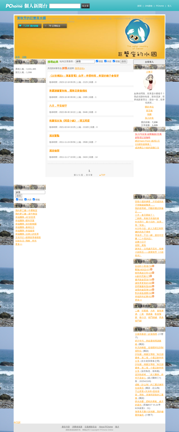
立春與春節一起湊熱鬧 (146, 334)
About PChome (106, 427)
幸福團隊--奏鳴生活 (24, 227)
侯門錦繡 (152, 317)
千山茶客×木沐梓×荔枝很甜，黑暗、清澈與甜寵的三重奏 (149, 394)
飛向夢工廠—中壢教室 (26, 210)
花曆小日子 (140, 242)
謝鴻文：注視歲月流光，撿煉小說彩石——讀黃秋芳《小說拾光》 (149, 252)
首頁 (17, 57)
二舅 (141, 314)
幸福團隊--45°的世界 (25, 217)
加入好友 (149, 118)
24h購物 (148, 6)
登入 (170, 6)
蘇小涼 (142, 317)
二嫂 (137, 310)
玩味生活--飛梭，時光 (26, 240)
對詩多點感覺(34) (143, 293)
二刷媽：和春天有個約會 (147, 218)
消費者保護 (77, 427)
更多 (138, 300)
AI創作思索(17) (142, 276)
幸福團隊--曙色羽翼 (24, 220)
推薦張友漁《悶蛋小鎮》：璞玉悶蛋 (69, 120)
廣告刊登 (66, 427)
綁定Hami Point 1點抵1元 (147, 141)
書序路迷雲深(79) (143, 279)
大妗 (152, 310)
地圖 (149, 114)
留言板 (149, 110)
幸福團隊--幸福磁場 (24, 230)
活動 (24, 57)
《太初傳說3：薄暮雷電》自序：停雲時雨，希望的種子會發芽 (84, 75)
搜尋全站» (80, 68)
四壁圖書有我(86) (143, 286)
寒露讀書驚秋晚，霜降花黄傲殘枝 (68, 90)
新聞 (139, 6)
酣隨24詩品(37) (142, 269)
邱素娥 (145, 310)
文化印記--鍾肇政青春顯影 (28, 237)
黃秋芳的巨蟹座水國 (31, 18)
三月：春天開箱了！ (145, 215)
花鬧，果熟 (140, 245)
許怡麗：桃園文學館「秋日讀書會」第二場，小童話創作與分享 (149, 357)
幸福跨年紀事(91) (143, 296)
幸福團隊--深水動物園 (26, 224)
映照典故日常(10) (143, 273)
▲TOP (102, 175)
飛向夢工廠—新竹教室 (26, 214)
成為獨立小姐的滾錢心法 (147, 147)
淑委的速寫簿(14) (143, 290)
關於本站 (149, 107)
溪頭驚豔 (54, 135)
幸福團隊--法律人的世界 (27, 234)
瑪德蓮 (149, 314)
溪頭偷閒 (54, 150)
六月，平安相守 (58, 105)
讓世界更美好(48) (143, 283)
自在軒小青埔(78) (143, 266)
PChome (160, 6)
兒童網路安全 (91, 427)
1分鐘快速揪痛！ (143, 144)
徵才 (117, 427)
